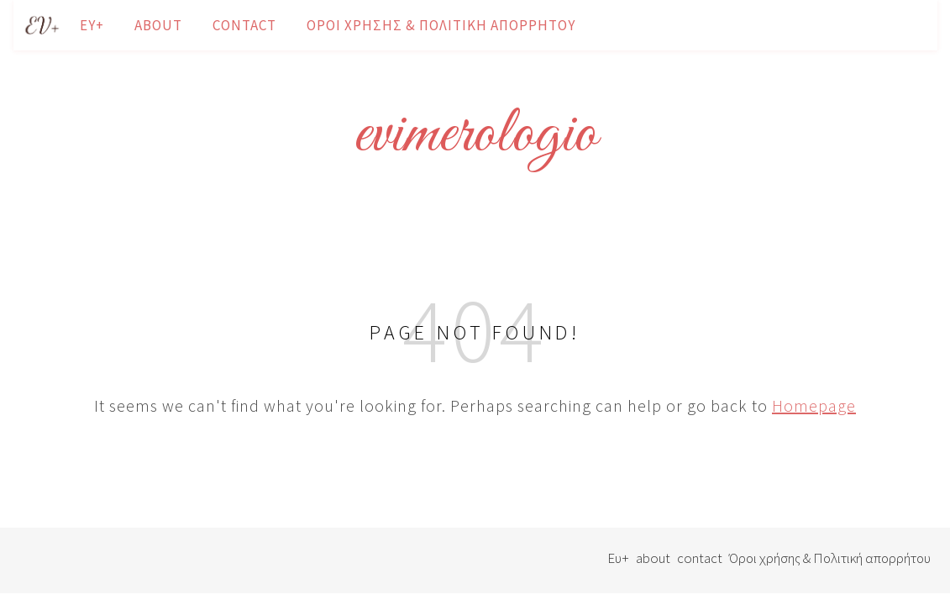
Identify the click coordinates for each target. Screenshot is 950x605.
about (158, 25)
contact (244, 25)
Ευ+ (92, 25)
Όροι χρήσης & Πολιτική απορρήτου (441, 25)
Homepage (814, 405)
